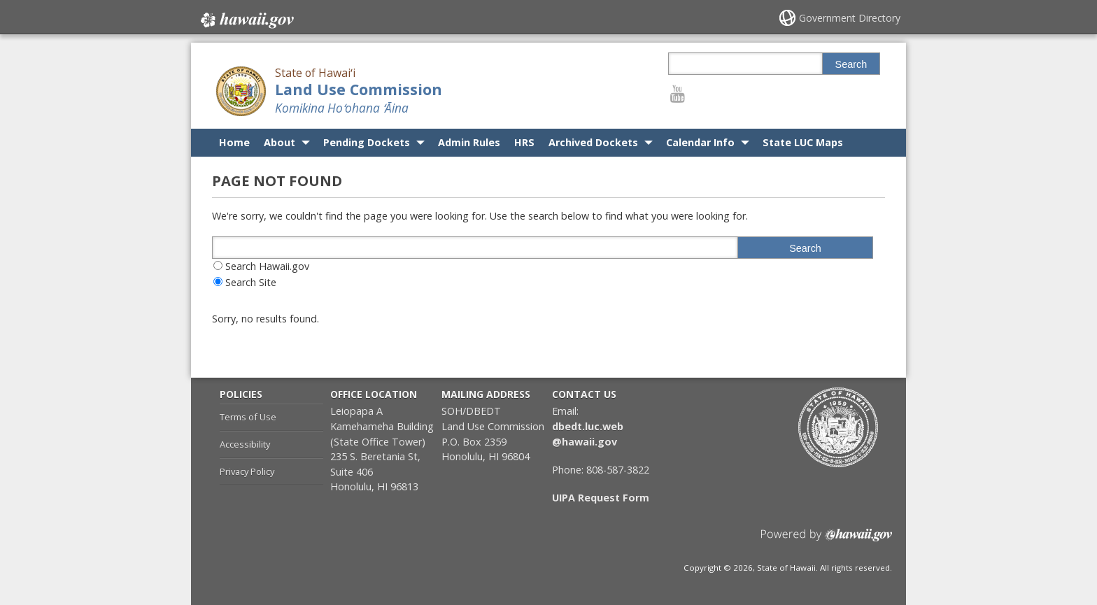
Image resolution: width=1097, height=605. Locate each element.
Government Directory (849, 17)
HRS (524, 142)
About (279, 142)
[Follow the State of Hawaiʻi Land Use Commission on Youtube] (677, 93)
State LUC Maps (803, 142)
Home (234, 142)
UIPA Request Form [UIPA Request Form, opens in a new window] (600, 497)
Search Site (250, 282)
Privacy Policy (247, 471)
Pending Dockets (366, 142)
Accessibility (245, 444)
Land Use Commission (358, 89)
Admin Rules (469, 142)
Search (851, 64)
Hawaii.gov (246, 18)
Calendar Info (700, 142)
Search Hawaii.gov (267, 266)
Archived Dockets (593, 142)
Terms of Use (248, 417)
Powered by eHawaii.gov (826, 540)
